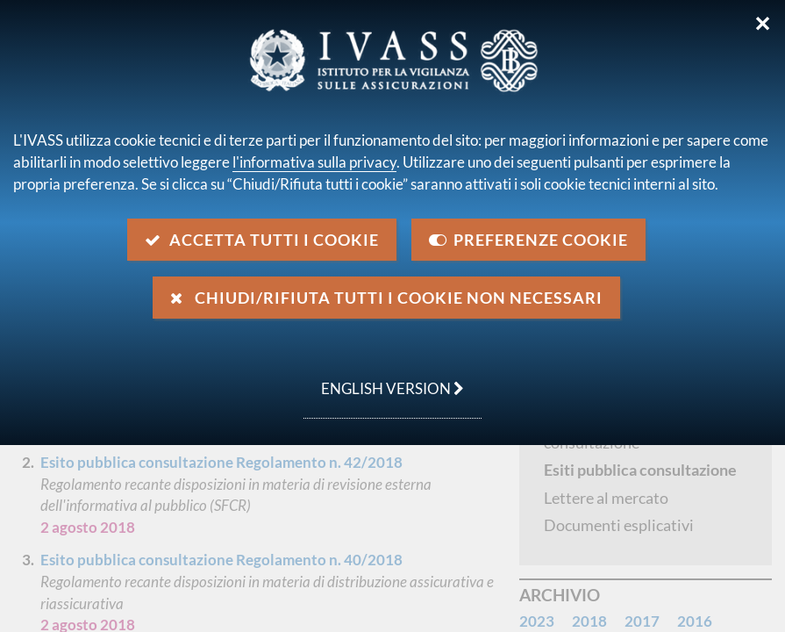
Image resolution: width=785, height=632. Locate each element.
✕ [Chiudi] (762, 23)
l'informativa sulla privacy (314, 162)
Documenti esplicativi (619, 525)
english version (383, 379)
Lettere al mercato (606, 497)
